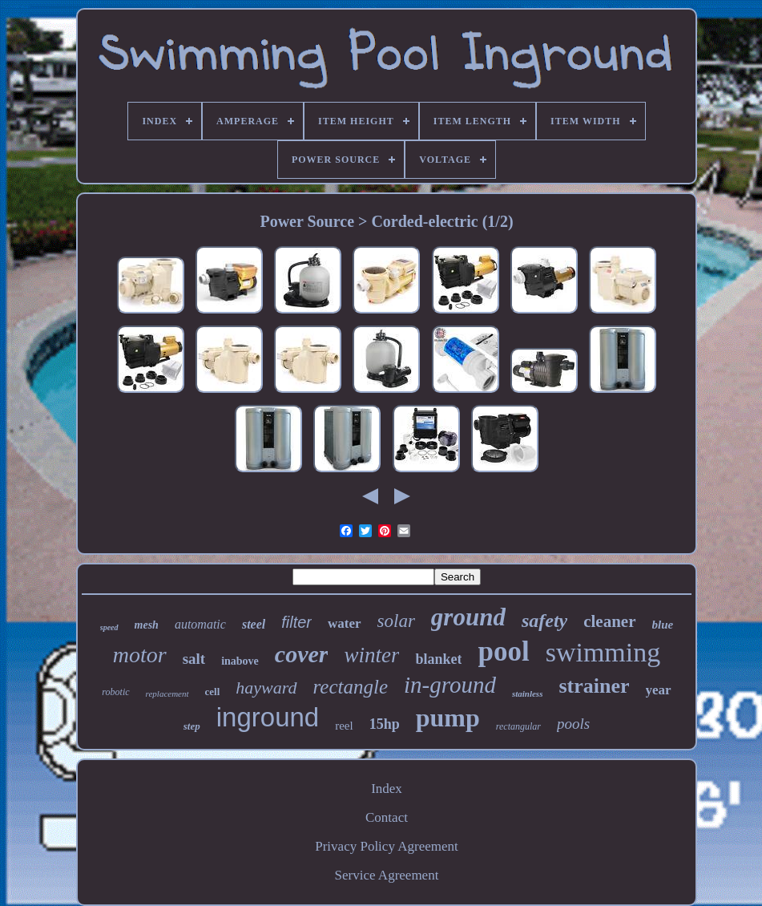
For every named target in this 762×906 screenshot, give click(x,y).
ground (468, 617)
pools (573, 723)
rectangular (518, 726)
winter (371, 655)
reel (344, 725)
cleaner (609, 621)
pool (503, 651)
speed (109, 627)
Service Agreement (387, 875)
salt (194, 658)
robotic (115, 692)
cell (212, 692)
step (191, 726)
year (658, 690)
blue (663, 624)
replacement (167, 693)
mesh (147, 625)
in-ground (450, 685)
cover (302, 654)
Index (386, 788)
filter (296, 622)
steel (253, 624)
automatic (200, 624)
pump (448, 717)
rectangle (350, 687)
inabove (240, 661)
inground (267, 717)
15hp (384, 724)
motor (140, 654)
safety (544, 620)
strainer (593, 686)
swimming (603, 652)
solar (396, 621)
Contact (386, 817)
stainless (527, 693)
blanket (438, 659)
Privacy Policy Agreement (386, 846)
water (344, 623)
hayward (266, 687)
